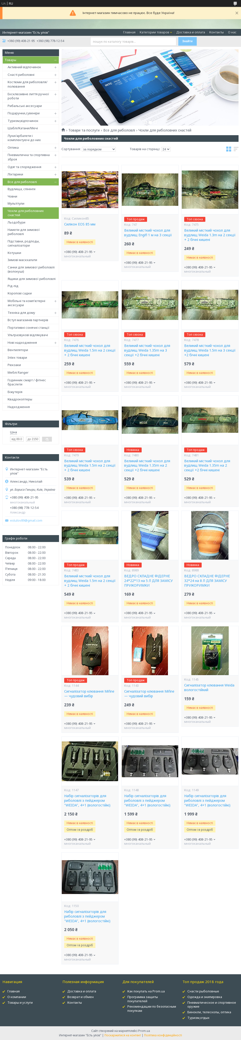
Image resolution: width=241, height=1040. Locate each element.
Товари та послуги (84, 130)
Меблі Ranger (18, 372)
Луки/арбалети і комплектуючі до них (24, 137)
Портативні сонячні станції (28, 327)
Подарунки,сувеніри (24, 113)
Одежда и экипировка (204, 997)
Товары (10, 60)
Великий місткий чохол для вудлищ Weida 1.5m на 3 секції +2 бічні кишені (210, 350)
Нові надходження (22, 342)
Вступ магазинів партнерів (28, 320)
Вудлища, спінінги (21, 189)
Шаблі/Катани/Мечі (23, 128)
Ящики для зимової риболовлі (32, 278)
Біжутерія (15, 392)
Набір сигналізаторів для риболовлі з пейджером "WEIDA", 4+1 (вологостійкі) (87, 800)
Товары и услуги (20, 1002)
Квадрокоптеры (20, 399)
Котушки (14, 252)
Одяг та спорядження (24, 167)
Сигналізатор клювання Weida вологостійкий (209, 687)
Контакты (216, 32)
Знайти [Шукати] (187, 41)
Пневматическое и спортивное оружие (211, 1004)
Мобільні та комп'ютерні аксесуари (26, 303)
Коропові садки (20, 293)
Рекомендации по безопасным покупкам (151, 1008)
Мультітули (16, 203)
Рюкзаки (14, 365)
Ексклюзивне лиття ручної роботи (28, 96)
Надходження (19, 407)
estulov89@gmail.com (26, 520)
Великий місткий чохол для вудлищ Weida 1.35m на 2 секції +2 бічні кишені (147, 466)
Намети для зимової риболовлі (24, 231)
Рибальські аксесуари (25, 106)
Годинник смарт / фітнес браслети (27, 382)
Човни (12, 196)
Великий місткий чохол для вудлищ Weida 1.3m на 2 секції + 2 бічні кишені (210, 235)
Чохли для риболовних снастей (26, 213)
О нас (232, 32)
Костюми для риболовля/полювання (27, 84)
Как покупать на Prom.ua (146, 991)
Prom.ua (144, 1031)
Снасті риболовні (21, 74)
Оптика (13, 147)
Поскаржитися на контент (123, 1035)
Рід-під (13, 286)
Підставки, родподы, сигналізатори (24, 243)
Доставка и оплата (190, 32)
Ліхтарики (15, 174)
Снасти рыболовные (203, 991)
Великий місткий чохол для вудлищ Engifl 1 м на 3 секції (148, 232)
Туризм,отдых (198, 1017)
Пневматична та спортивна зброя (29, 157)
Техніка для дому (21, 312)
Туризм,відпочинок (23, 120)
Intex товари (17, 357)
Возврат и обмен (80, 997)
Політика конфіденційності (163, 1035)
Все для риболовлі (22, 182)
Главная (129, 32)
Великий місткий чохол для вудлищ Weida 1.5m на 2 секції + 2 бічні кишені (90, 350)
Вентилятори (18, 350)
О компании (16, 997)
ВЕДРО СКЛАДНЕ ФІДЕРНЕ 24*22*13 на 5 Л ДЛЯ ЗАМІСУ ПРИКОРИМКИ (148, 581)
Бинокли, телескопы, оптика (209, 1012)
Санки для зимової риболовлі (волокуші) (31, 269)
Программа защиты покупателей (142, 999)
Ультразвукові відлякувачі (28, 335)
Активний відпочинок (24, 67)
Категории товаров (154, 32)
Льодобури (16, 222)
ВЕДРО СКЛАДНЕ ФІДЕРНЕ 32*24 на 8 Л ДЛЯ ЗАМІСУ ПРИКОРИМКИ (207, 581)
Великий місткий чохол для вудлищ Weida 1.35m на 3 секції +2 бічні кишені (147, 350)
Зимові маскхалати (22, 260)
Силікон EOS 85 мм (79, 224)
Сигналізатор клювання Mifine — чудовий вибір (89, 693)
